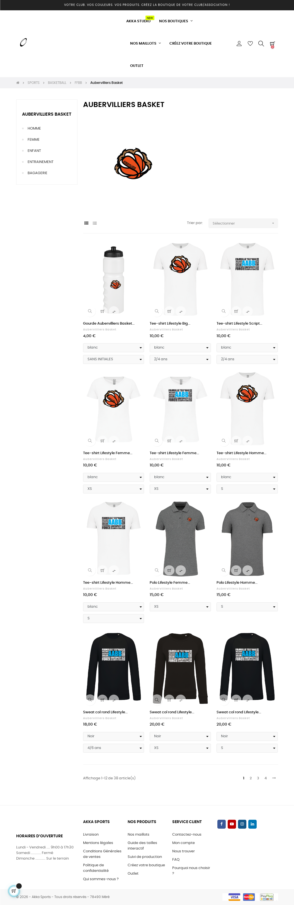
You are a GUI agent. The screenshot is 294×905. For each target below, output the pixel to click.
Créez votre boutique (146, 865)
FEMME (34, 140)
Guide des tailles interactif (142, 845)
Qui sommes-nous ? (101, 879)
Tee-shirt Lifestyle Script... (239, 323)
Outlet (133, 873)
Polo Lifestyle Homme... (237, 583)
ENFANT (34, 151)
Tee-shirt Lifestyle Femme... (107, 453)
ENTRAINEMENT (41, 162)
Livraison (91, 834)
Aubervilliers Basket (46, 114)
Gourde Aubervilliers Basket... (109, 323)
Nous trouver (183, 851)
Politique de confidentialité (96, 868)
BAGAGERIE (37, 173)
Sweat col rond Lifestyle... (105, 712)
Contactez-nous (186, 834)
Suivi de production (145, 857)
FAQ (175, 860)
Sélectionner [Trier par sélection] (245, 223)
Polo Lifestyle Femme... (170, 583)
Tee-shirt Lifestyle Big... (170, 323)
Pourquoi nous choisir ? (191, 870)
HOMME (34, 128)
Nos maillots (138, 834)
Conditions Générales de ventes (102, 854)
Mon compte (183, 843)
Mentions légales (98, 843)
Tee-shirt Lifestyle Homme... (241, 453)
